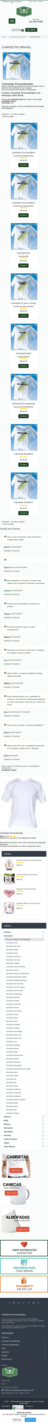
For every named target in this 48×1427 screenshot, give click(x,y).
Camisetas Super (12, 1106)
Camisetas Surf (11, 1110)
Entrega (24, 1355)
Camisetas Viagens (12, 1113)
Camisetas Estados (12, 1001)
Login (12, 1)
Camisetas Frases (12, 1014)
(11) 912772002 (36, 22)
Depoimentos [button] (18, 30)
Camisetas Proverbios (13, 1093)
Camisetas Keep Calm (13, 1035)
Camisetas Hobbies (12, 1028)
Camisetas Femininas (13, 1004)
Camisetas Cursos (12, 970)
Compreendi (30, 1420)
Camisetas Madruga (13, 1045)
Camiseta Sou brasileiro (23, 203)
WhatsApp (36, 19)
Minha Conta (32, 1)
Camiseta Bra (23, 253)
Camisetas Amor (11, 943)
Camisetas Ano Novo (13, 946)
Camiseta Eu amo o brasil (23, 303)
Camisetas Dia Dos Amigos (15, 987)
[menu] (12, 21)
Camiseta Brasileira (23, 454)
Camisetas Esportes (13, 997)
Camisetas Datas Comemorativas (17, 973)
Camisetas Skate (12, 1103)
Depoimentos (6, 768)
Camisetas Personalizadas (19, 37)
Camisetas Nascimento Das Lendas (18, 1069)
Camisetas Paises (12, 1076)
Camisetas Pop (11, 1082)
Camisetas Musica (12, 1059)
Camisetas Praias (12, 1086)
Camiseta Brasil (23, 353)
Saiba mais (17, 1420)
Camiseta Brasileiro (23, 502)
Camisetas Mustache (13, 1062)
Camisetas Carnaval (13, 960)
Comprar (23, 165)
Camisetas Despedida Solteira (16, 977)
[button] (31, 30)
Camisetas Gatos (12, 1018)
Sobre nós (24, 1337)
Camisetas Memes (12, 1048)
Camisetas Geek (11, 1021)
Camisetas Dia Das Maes (15, 984)
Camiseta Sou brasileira (23, 152)
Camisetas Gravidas (13, 1024)
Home (5, 37)
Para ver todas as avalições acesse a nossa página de (20, 766)
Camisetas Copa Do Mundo (15, 967)
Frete (24, 1348)
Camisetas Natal (11, 1072)
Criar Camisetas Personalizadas (18, 939)
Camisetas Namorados (14, 1065)
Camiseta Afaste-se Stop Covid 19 (28, 903)
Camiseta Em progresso (23, 403)
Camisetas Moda (12, 1052)
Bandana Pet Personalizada (26, 889)
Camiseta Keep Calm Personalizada (28, 860)
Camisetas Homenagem (14, 1031)
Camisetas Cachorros (13, 956)
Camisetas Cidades (12, 963)
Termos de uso (24, 1359)
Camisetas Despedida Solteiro (16, 980)
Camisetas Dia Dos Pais (14, 990)
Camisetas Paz (11, 1079)
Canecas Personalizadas (24, 1345)
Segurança (24, 1352)
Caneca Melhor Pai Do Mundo (26, 874)
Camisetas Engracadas (14, 994)
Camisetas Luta (11, 1042)
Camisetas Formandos (14, 1011)
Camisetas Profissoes (13, 1089)
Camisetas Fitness (12, 1007)
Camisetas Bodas (12, 950)
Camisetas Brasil (35, 37)
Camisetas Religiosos (13, 1096)
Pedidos (40, 1)
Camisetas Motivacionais (14, 1055)
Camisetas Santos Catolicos (15, 1099)
